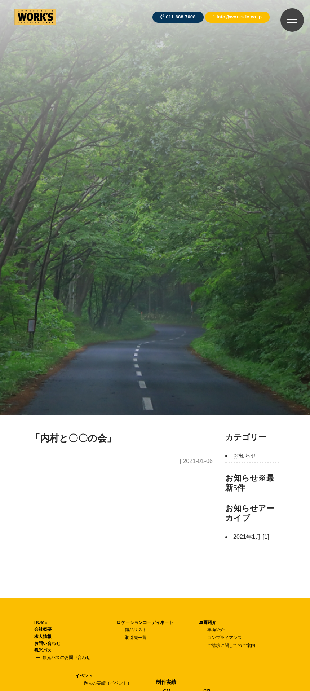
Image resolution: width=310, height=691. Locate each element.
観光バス (43, 650)
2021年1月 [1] (251, 537)
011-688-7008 (177, 16)
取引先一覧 (136, 637)
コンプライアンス (224, 637)
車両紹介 (207, 622)
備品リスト (136, 629)
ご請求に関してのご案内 (231, 645)
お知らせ (244, 456)
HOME (40, 622)
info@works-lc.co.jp (237, 16)
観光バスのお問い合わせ (66, 657)
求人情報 (43, 636)
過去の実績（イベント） (108, 683)
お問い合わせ (47, 643)
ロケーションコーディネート (144, 622)
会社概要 (43, 629)
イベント (84, 675)
